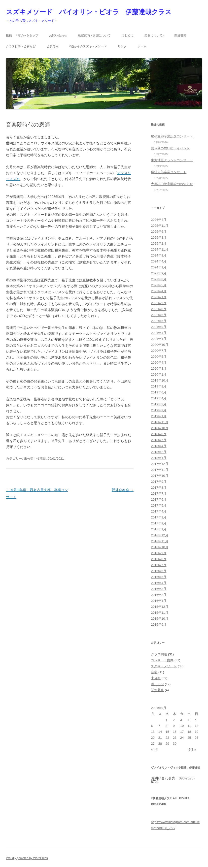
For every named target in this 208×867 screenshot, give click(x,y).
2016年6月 (158, 571)
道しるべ (157, 684)
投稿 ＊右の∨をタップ (22, 35)
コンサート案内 (162, 660)
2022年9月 (158, 303)
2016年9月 (158, 553)
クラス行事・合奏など (21, 46)
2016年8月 (158, 559)
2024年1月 (158, 267)
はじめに (128, 35)
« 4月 (155, 749)
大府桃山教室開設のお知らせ (172, 184)
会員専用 (53, 46)
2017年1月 (158, 529)
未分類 (29, 458)
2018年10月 (159, 428)
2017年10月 (159, 476)
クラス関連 (159, 654)
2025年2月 (158, 243)
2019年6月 (158, 392)
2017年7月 (158, 493)
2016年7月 (158, 565)
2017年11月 (159, 470)
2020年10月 (159, 345)
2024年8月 (158, 255)
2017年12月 (159, 464)
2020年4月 (158, 362)
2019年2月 (158, 410)
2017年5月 (158, 505)
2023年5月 (158, 285)
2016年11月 (159, 541)
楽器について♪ (154, 35)
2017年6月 (158, 499)
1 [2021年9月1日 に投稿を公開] (166, 720)
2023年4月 (158, 291)
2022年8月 (158, 309)
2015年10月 (159, 618)
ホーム (142, 46)
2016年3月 (158, 589)
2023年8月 (158, 279)
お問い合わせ (58, 35)
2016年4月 (158, 583)
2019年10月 (159, 380)
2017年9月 (158, 481)
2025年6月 (158, 231)
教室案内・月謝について (94, 35)
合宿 (154, 672)
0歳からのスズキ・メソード (88, 46)
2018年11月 (159, 422)
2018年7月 (158, 440)
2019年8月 (158, 386)
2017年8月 (158, 487)
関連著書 (157, 690)
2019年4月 (158, 398)
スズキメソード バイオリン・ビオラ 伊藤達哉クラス (89, 12)
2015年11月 (159, 612)
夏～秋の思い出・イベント (170, 148)
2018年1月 (158, 458)
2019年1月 (158, 416)
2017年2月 (158, 523)
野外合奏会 (123, 490)
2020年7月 (158, 351)
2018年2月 (158, 452)
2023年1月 (158, 297)
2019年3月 (158, 404)
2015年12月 (159, 607)
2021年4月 (158, 333)
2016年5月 (158, 577)
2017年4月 (158, 511)
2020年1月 (158, 374)
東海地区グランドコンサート (172, 160)
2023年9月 (158, 273)
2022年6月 (158, 315)
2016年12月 (159, 535)
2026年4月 (158, 220)
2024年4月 (158, 261)
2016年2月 (158, 595)
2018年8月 (158, 434)
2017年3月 (158, 517)
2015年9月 (158, 624)
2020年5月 (158, 356)
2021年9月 (158, 327)
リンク (122, 46)
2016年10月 (159, 547)
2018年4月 (158, 446)
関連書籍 (180, 35)
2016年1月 (158, 601)
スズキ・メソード (164, 666)
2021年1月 (158, 339)
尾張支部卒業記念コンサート (172, 136)
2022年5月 (158, 321)
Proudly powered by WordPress (27, 858)
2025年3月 (158, 237)
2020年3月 (158, 368)
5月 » (192, 749)
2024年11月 (159, 249)
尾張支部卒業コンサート (168, 172)
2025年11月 (159, 225)
